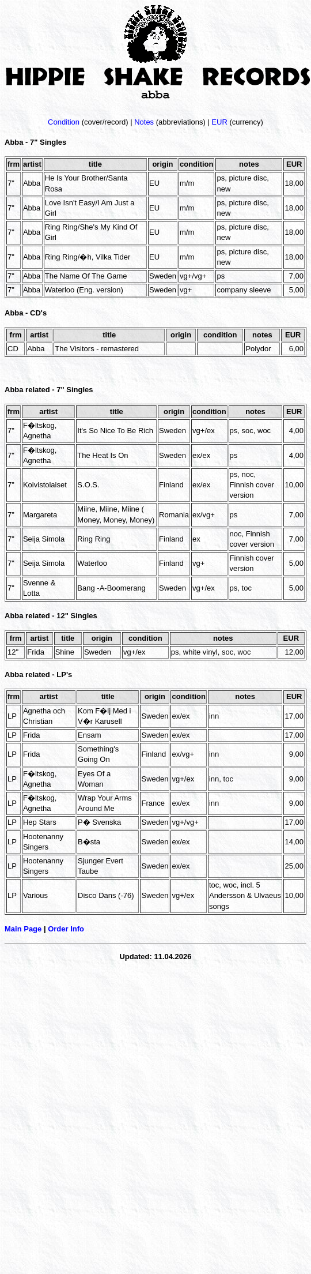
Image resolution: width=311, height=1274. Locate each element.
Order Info (66, 929)
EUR (219, 122)
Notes (144, 122)
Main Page (23, 929)
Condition (63, 122)
